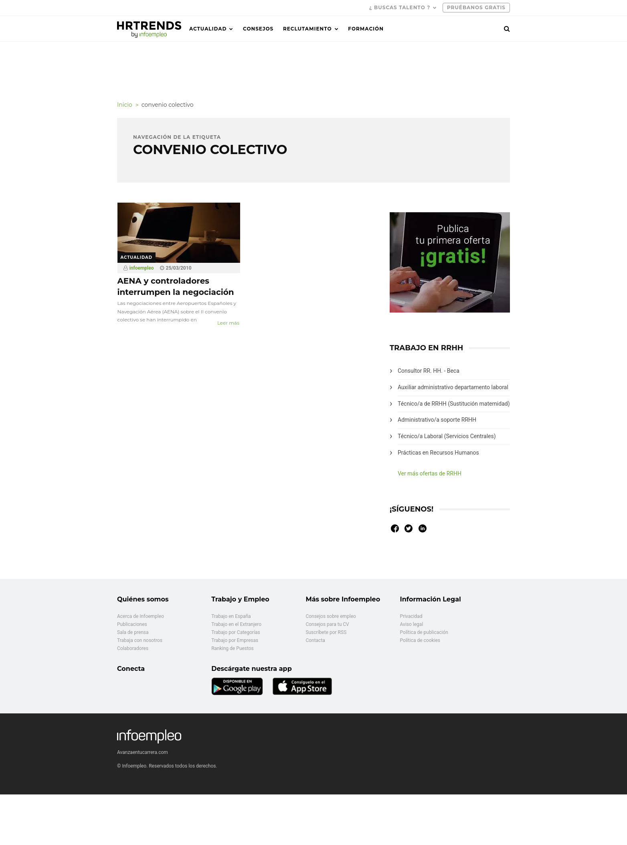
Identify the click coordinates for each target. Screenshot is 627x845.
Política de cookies (420, 640)
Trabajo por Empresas (234, 640)
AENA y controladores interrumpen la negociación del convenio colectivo (175, 292)
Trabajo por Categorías (235, 632)
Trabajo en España (231, 616)
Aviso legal (411, 624)
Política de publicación (424, 632)
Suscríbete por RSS (325, 632)
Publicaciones (132, 624)
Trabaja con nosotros (139, 640)
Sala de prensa (133, 632)
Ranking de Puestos (232, 648)
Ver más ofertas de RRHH (429, 473)
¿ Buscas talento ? (400, 7)
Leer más (228, 323)
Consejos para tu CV (327, 624)
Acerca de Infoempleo (140, 616)
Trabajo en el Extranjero (236, 624)
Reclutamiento (307, 29)
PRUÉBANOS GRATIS (476, 7)
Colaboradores (132, 648)
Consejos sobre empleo (330, 616)
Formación (366, 29)
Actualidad (208, 29)
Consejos (258, 29)
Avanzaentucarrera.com (142, 752)
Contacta (315, 640)
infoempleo (141, 268)
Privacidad (411, 616)
